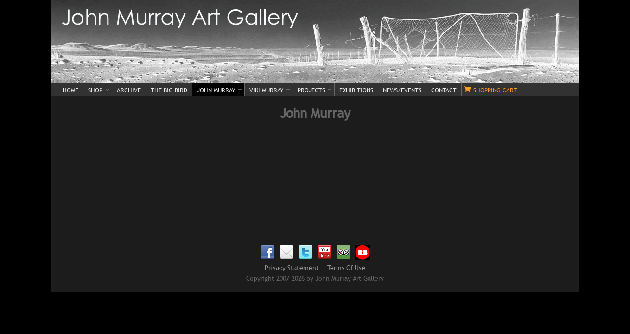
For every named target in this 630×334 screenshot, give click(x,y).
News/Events (402, 90)
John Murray (217, 91)
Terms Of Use (346, 267)
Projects (312, 91)
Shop (96, 91)
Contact (444, 90)
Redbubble (362, 252)
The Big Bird (169, 90)
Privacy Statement (292, 267)
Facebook (267, 252)
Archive (129, 90)
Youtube (324, 252)
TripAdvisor (343, 252)
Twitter (305, 252)
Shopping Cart (495, 90)
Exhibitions (356, 90)
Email (286, 252)
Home (70, 90)
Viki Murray (267, 91)
